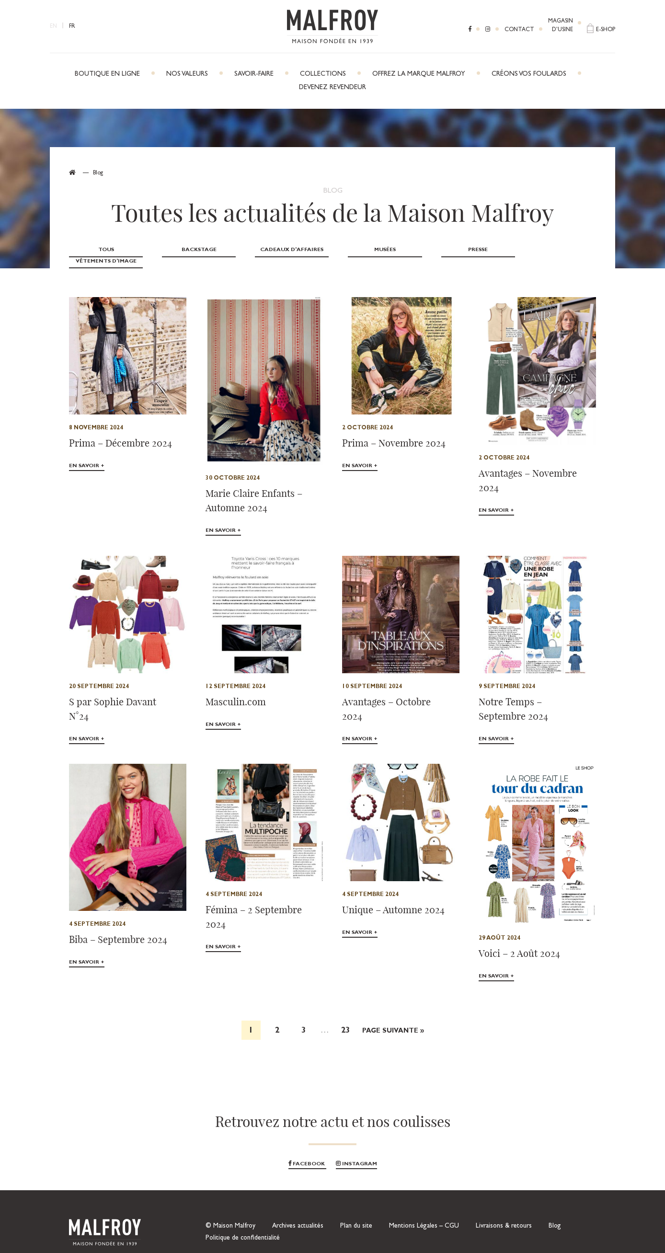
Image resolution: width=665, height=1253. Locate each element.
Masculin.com (236, 689)
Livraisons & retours (504, 1214)
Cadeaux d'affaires (287, 250)
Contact (519, 30)
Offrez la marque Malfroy (418, 74)
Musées (378, 250)
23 (345, 1019)
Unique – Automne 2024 (393, 898)
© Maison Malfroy (230, 1214)
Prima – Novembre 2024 (394, 431)
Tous (105, 250)
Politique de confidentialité (243, 1227)
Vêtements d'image (559, 250)
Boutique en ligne (107, 74)
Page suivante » (393, 1020)
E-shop (605, 30)
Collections (323, 74)
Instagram (356, 1152)
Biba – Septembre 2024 (118, 927)
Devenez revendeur (332, 87)
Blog (555, 1214)
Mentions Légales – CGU (424, 1214)
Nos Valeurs (187, 74)
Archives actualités (297, 1214)
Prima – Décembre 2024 (120, 431)
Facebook (307, 1152)
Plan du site (356, 1214)
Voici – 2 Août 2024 (519, 941)
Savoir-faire (254, 74)
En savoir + (86, 455)
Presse (469, 250)
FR (72, 27)
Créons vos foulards (529, 74)
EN (53, 27)
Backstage (195, 250)
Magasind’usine (560, 26)
